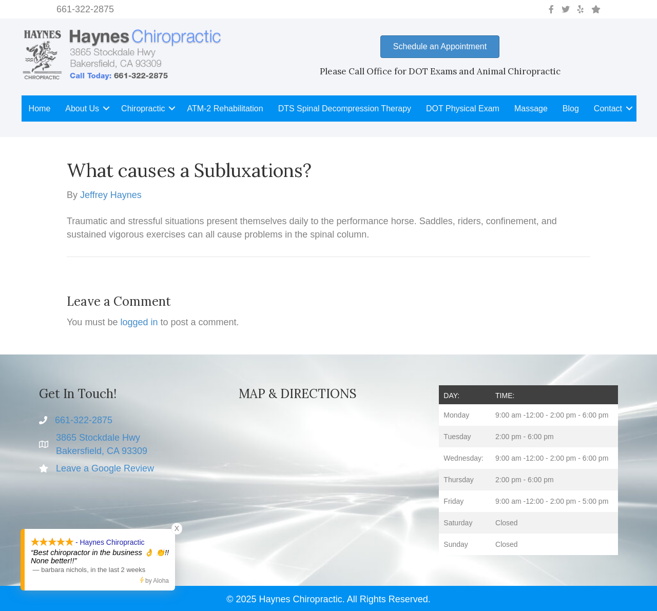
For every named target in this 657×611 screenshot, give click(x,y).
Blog (571, 108)
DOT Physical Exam (462, 108)
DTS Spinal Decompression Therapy (344, 108)
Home (40, 108)
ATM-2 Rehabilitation (225, 108)
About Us (82, 108)
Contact (608, 108)
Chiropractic (143, 108)
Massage (531, 108)
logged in (139, 322)
